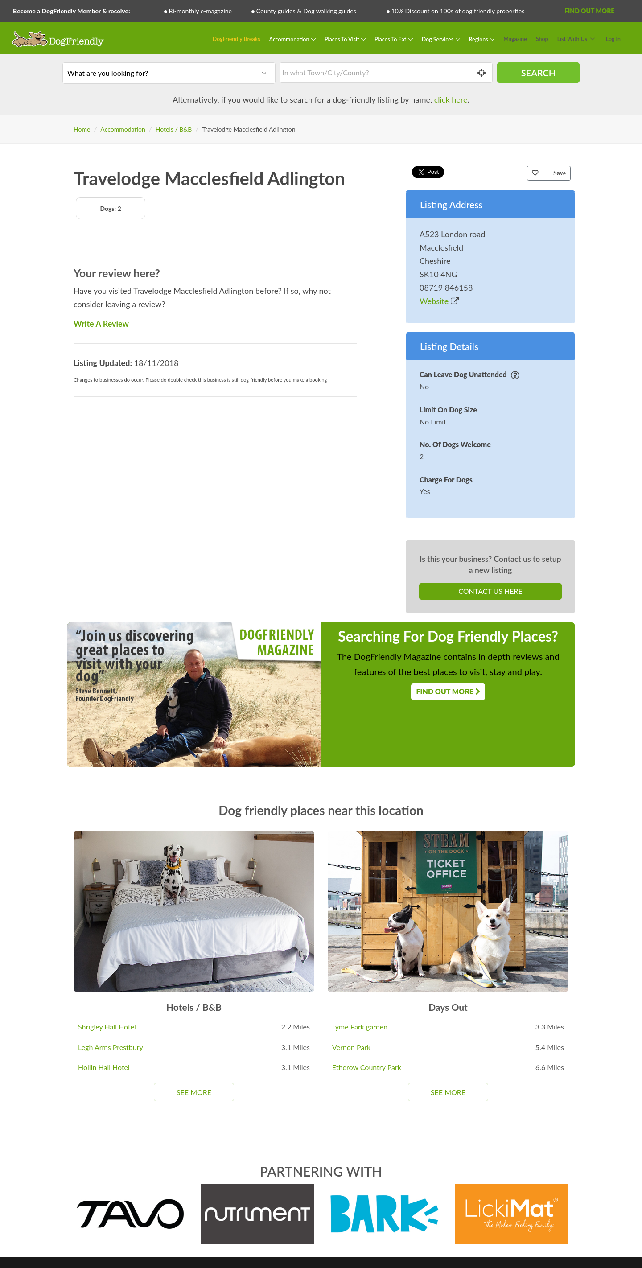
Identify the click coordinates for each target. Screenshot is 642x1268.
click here (451, 99)
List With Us (572, 39)
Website (439, 301)
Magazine (515, 39)
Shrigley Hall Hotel (107, 1026)
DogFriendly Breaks (236, 39)
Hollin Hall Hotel (104, 1067)
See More (194, 1092)
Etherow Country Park (366, 1067)
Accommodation (290, 39)
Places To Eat (390, 39)
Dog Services (438, 39)
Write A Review (101, 324)
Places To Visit (343, 39)
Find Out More (589, 11)
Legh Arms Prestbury (110, 1047)
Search (538, 72)
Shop (542, 39)
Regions (479, 39)
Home (82, 129)
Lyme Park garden (359, 1026)
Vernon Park (351, 1047)
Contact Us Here (490, 591)
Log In (613, 39)
